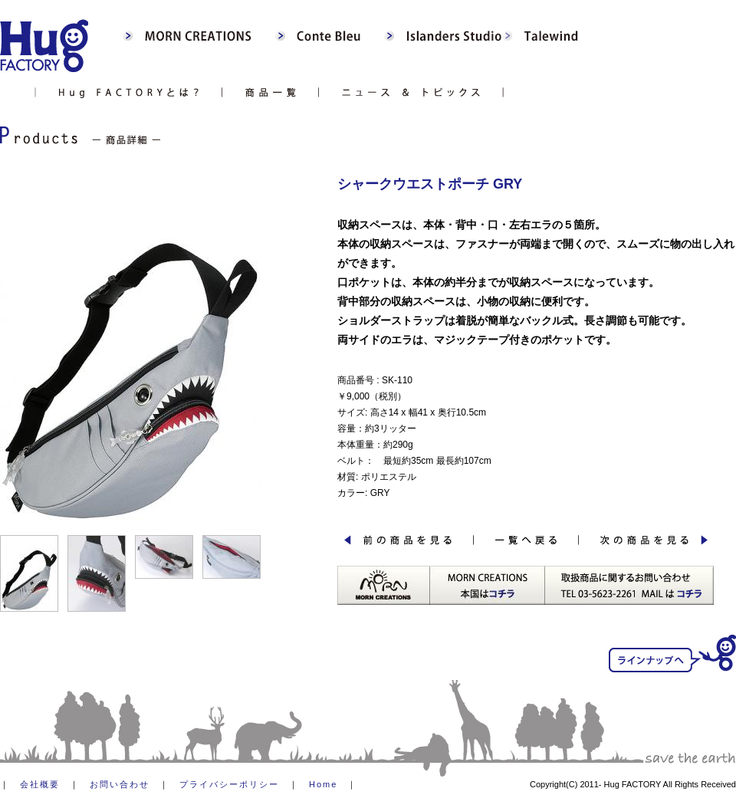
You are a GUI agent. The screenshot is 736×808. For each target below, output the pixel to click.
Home (323, 784)
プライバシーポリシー (229, 784)
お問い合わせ (120, 784)
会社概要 (40, 784)
